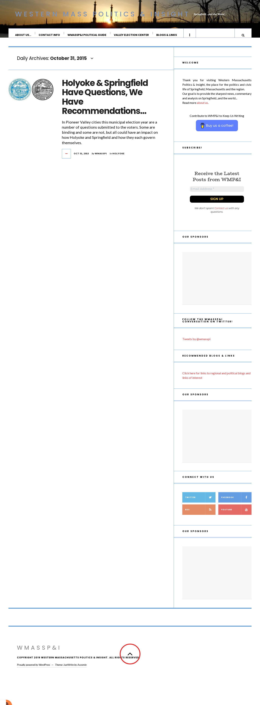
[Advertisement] (217, 283)
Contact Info (49, 35)
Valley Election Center (131, 35)
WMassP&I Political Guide (87, 35)
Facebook (236, 502)
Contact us (221, 213)
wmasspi (101, 157)
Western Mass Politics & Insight (102, 14)
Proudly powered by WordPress (33, 670)
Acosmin (82, 670)
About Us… (23, 35)
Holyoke (118, 157)
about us (202, 106)
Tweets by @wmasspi (196, 344)
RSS (200, 515)
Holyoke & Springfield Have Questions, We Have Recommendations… (105, 101)
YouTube (236, 515)
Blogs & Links (166, 35)
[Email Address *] (217, 193)
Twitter (200, 502)
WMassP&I (39, 653)
